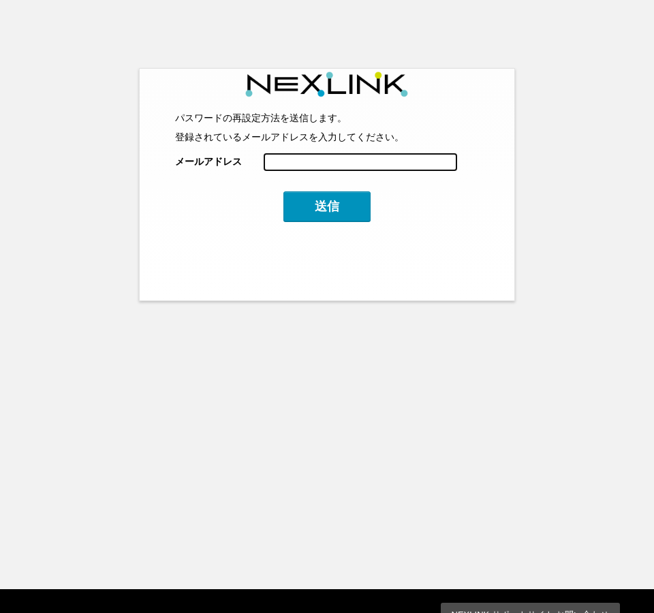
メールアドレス (208, 161)
